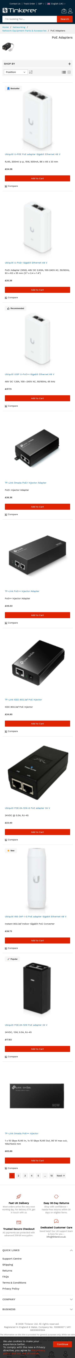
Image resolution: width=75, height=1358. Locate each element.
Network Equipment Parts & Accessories (24, 30)
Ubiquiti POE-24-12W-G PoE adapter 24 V (27, 808)
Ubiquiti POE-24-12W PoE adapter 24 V (26, 1025)
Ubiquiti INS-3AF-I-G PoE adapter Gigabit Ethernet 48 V (35, 916)
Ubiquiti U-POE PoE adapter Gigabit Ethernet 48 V (32, 154)
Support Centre (12, 1258)
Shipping (7, 1264)
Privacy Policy (10, 1288)
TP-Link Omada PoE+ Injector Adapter (25, 482)
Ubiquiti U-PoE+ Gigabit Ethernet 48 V (26, 262)
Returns (7, 1270)
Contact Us (15, 4)
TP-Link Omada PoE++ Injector (21, 1133)
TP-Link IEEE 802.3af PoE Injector (23, 699)
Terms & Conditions (14, 1282)
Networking (19, 27)
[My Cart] (64, 11)
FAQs (5, 1276)
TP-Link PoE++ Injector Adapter (22, 591)
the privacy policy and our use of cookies (24, 1352)
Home (5, 27)
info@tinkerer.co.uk (56, 1237)
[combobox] (29, 19)
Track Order (29, 4)
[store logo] (19, 11)
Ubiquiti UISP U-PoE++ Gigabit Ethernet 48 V (29, 374)
